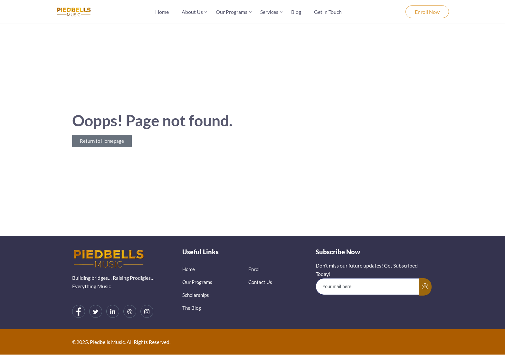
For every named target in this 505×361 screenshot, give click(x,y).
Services (269, 12)
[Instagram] (146, 311)
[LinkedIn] (112, 311)
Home (162, 12)
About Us (192, 12)
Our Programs (231, 12)
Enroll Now (427, 12)
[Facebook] (78, 311)
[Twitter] (95, 311)
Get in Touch (328, 12)
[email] (367, 286)
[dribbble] (129, 311)
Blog (296, 12)
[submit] (425, 287)
